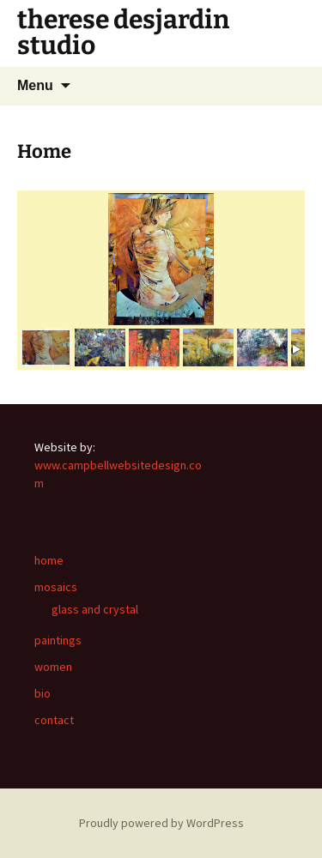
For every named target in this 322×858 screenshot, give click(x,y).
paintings (58, 640)
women (53, 666)
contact (54, 720)
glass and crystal (95, 609)
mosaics (55, 587)
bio (42, 693)
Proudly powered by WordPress (161, 823)
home (49, 560)
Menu (35, 85)
